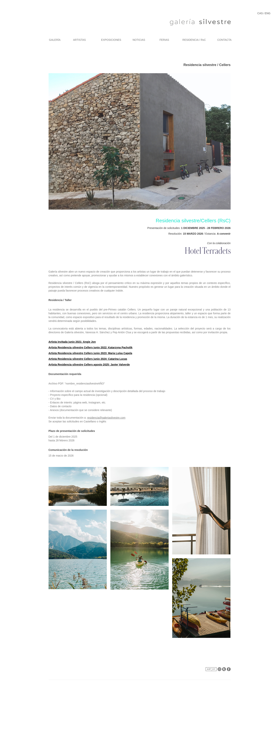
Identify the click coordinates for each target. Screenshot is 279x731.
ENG (267, 13)
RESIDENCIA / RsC (194, 39)
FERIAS (164, 39)
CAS (260, 13)
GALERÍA (55, 39)
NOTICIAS (139, 39)
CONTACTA (224, 39)
